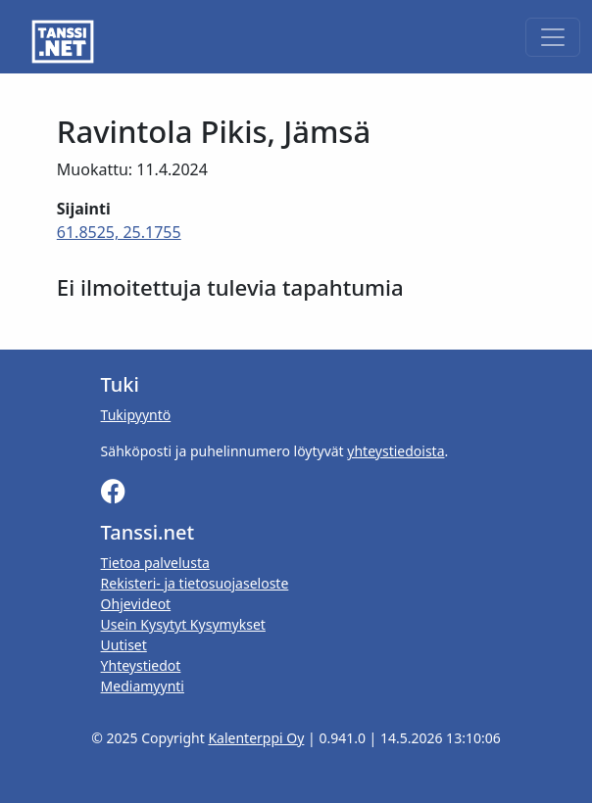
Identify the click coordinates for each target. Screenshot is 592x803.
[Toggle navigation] (552, 37)
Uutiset (124, 645)
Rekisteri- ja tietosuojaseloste (195, 583)
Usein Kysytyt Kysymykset (183, 624)
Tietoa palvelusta (155, 562)
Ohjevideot (136, 603)
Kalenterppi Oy (256, 738)
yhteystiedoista (395, 451)
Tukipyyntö (136, 414)
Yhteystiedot (141, 665)
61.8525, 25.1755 (119, 232)
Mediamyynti (142, 686)
